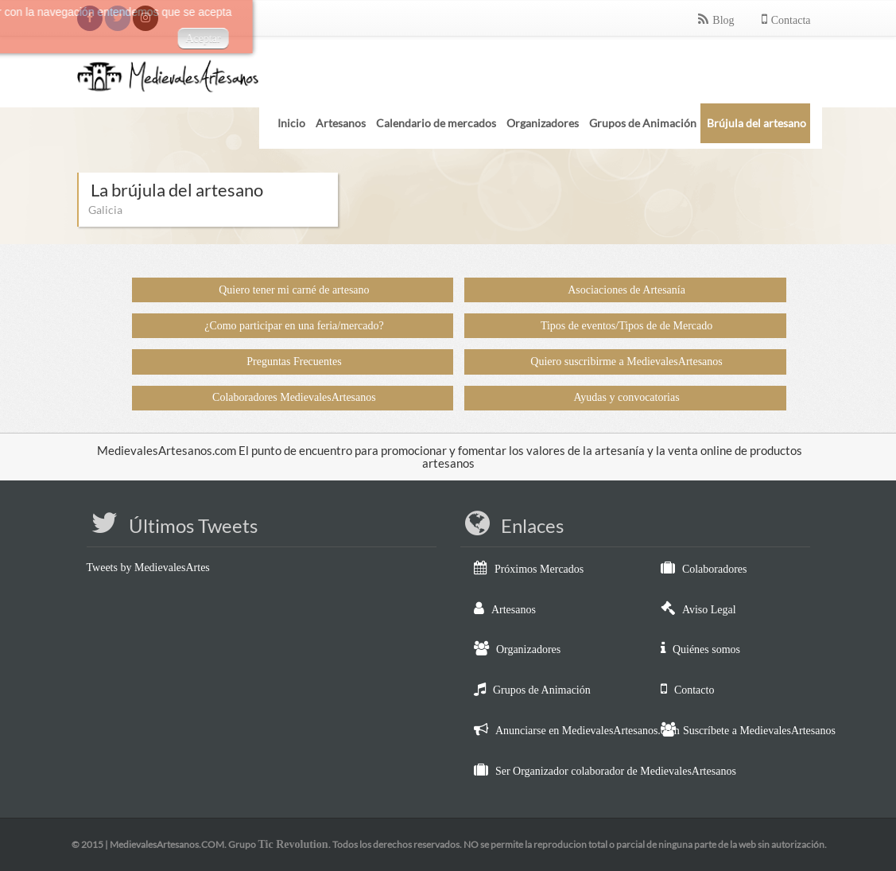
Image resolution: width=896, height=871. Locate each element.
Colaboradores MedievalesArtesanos (294, 397)
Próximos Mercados (539, 569)
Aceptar (106, 39)
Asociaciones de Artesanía (626, 290)
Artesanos (513, 610)
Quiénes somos (706, 649)
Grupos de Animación (542, 690)
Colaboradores (714, 569)
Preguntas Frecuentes (293, 361)
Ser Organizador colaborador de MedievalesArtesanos (615, 771)
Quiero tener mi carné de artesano (294, 290)
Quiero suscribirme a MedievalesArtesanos (626, 361)
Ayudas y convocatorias (626, 397)
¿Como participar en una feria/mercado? (293, 326)
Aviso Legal (709, 610)
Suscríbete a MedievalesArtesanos (759, 731)
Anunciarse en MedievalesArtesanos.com (587, 731)
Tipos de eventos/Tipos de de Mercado (626, 326)
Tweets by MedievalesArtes (148, 568)
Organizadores (528, 649)
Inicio (291, 123)
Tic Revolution (293, 844)
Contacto (694, 690)
